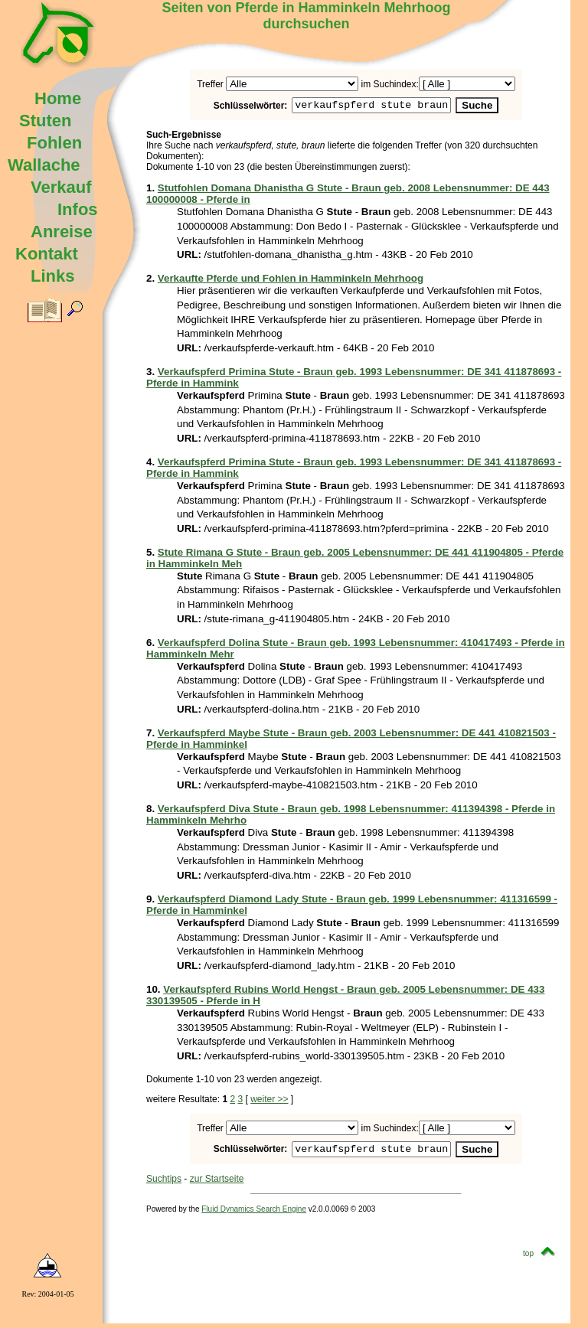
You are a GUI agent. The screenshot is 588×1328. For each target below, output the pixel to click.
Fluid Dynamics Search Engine (253, 1213)
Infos (77, 209)
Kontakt (46, 253)
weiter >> (269, 1101)
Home (57, 98)
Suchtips (163, 1183)
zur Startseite (217, 1183)
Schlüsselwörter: (232, 106)
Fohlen (54, 142)
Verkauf (61, 187)
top (543, 1258)
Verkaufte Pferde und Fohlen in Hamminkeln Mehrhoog (290, 280)
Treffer (210, 84)
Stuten (45, 120)
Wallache (44, 165)
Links (52, 276)
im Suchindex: (389, 84)
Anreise (62, 231)
